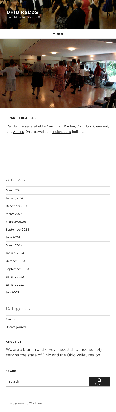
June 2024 (13, 237)
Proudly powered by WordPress (24, 403)
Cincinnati (54, 126)
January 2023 (15, 276)
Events (10, 319)
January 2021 (15, 284)
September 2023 (17, 269)
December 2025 (17, 206)
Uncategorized (16, 327)
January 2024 (15, 253)
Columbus (84, 126)
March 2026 (14, 190)
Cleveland (100, 126)
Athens (18, 132)
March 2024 (14, 245)
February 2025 (16, 221)
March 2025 (14, 214)
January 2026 (15, 198)
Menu (58, 33)
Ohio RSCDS (22, 12)
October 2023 (15, 261)
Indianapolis (61, 132)
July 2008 (12, 292)
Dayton (69, 126)
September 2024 (17, 229)
